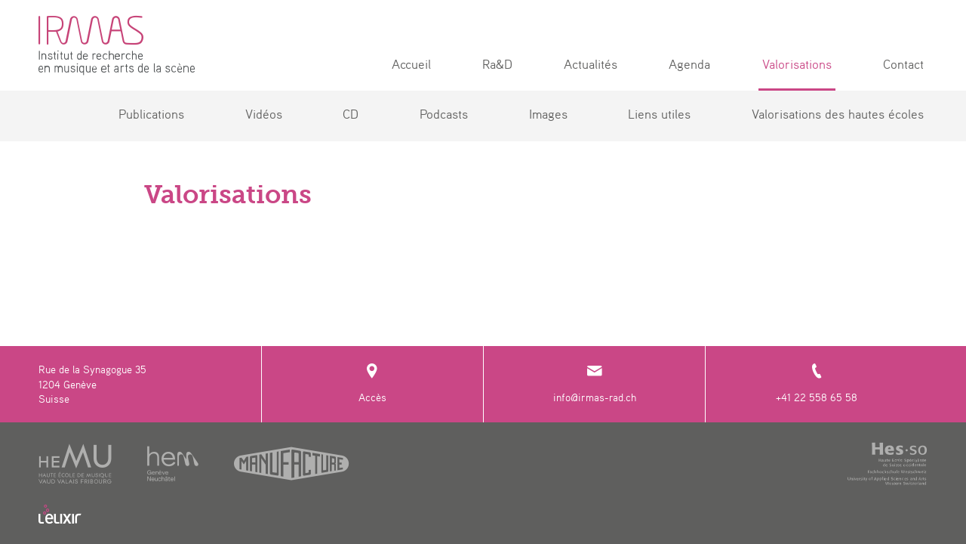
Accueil (411, 64)
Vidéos (263, 114)
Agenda (689, 64)
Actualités (590, 64)
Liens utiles (659, 114)
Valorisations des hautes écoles (838, 114)
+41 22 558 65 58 (816, 383)
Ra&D (497, 64)
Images (548, 114)
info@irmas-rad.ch (595, 383)
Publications (151, 114)
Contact (903, 64)
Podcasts (444, 114)
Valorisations (797, 64)
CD (350, 114)
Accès (372, 383)
